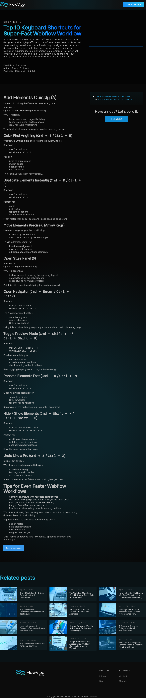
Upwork (122, 679)
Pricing (102, 674)
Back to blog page (14, 546)
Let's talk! (116, 119)
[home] (12, 4)
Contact (123, 674)
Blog (101, 679)
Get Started (133, 5)
